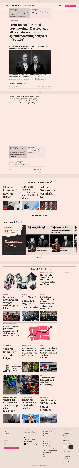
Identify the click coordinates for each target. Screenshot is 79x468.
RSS (5, 438)
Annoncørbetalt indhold (69, 438)
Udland (42, 346)
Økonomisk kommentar (9, 397)
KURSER (33, 5)
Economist (28, 441)
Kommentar (6, 346)
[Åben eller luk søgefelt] (9, 5)
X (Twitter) (66, 461)
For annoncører (47, 452)
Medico (20, 162)
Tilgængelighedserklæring (50, 450)
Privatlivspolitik (47, 445)
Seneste (6, 435)
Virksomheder (13, 20)
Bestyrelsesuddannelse (49, 433)
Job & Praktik (66, 433)
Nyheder (6, 431)
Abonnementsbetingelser (50, 448)
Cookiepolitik (46, 443)
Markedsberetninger (9, 324)
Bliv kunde (46, 457)
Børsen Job (46, 435)
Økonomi (5, 294)
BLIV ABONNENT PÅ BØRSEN (11, 448)
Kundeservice (47, 441)
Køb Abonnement (70, 5)
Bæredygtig (43, 397)
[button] (7, 5)
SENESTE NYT (27, 6)
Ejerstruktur (20, 161)
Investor (42, 272)
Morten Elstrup (21, 83)
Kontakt (65, 431)
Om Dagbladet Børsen (68, 435)
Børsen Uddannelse (48, 431)
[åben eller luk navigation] (4, 6)
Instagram (66, 456)
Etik (44, 454)
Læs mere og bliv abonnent (30, 435)
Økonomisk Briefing (30, 444)
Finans (23, 294)
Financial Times (29, 439)
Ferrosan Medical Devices (27, 164)
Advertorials (66, 440)
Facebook (66, 458)
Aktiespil (6, 440)
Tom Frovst (12, 83)
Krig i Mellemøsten (27, 397)
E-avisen (8, 444)
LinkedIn (66, 454)
